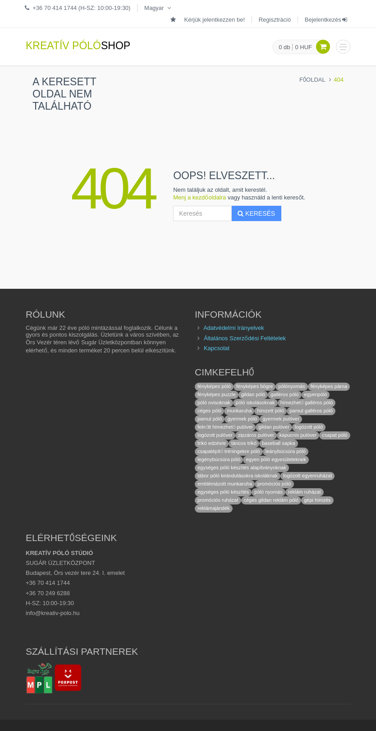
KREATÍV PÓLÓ (78, 45)
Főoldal (312, 79)
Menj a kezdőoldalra (199, 197)
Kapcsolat (216, 348)
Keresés (256, 213)
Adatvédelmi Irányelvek (233, 327)
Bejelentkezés (326, 19)
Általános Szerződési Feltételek (245, 338)
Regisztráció (275, 19)
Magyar (158, 8)
